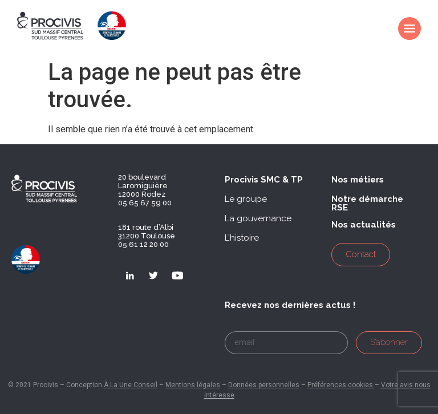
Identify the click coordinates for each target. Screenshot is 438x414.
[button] (264, 180)
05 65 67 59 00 (145, 202)
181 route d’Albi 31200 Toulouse (146, 231)
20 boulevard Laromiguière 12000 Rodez (143, 185)
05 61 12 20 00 (143, 244)
